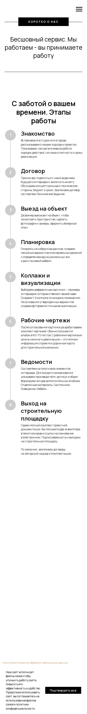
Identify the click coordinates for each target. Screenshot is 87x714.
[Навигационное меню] (79, 9)
